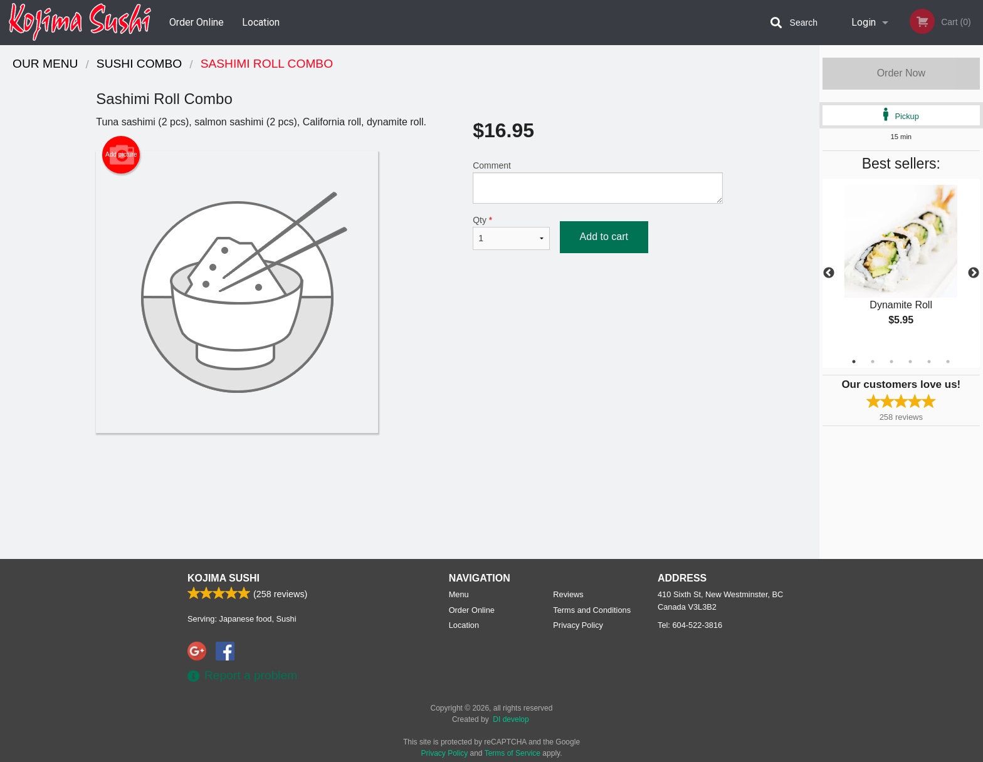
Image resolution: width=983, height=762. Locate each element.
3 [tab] (891, 361)
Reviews (568, 594)
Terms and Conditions (592, 610)
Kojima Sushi (223, 578)
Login (863, 22)
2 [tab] (872, 361)
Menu (459, 594)
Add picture (121, 155)
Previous (829, 273)
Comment (598, 182)
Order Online (196, 22)
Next (973, 273)
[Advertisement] (409, 473)
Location (261, 22)
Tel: (690, 625)
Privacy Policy (578, 625)
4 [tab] (910, 361)
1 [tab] (854, 361)
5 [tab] (929, 361)
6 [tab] (948, 361)
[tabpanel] (901, 266)
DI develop (510, 719)
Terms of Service (512, 753)
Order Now (901, 73)
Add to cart (604, 236)
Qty (511, 232)
